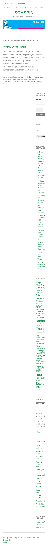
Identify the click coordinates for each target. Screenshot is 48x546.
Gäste (14, 82)
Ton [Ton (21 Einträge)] (38, 386)
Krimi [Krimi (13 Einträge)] (38, 361)
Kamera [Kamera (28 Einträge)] (40, 356)
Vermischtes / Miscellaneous (33, 77)
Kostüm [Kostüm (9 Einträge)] (39, 359)
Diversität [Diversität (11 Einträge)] (40, 318)
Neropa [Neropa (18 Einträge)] (39, 363)
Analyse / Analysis (16, 77)
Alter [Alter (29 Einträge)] (38, 295)
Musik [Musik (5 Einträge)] (42, 361)
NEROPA (39, 487)
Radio (39, 82)
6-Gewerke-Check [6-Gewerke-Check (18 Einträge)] (41, 288)
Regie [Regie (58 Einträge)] (40, 375)
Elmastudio (7, 540)
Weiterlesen (34, 70)
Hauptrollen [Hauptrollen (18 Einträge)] (42, 353)
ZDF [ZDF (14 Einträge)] (38, 389)
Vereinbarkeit (40, 501)
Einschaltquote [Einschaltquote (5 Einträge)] (40, 324)
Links (41, 7)
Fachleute (32, 79)
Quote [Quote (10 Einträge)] (38, 370)
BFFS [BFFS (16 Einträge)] (38, 307)
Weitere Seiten (31, 7)
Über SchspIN (19, 3)
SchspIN (24, 12)
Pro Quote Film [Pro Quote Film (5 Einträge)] (40, 368)
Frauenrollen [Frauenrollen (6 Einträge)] (40, 334)
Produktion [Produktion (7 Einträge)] (39, 366)
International (40, 475)
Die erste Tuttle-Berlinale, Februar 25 (41, 234)
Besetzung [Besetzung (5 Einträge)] (39, 303)
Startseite (7, 3)
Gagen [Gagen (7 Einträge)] (38, 336)
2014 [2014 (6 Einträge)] (41, 293)
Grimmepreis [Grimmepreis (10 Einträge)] (41, 351)
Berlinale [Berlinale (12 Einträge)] (40, 301)
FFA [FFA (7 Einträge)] (41, 326)
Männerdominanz (30, 82)
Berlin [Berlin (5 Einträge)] (43, 299)
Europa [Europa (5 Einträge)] (38, 326)
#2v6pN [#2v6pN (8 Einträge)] (38, 283)
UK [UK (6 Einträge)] (41, 387)
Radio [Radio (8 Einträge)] (38, 372)
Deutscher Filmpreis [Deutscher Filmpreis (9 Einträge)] (40, 311)
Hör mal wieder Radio (14, 46)
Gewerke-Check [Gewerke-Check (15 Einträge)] (40, 345)
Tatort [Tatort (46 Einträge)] (40, 383)
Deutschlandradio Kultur (20, 79)
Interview (20, 82)
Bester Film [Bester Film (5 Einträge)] (39, 305)
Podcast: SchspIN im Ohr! (13, 7)
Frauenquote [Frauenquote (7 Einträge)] (40, 332)
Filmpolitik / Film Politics (39, 464)
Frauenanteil (7, 82)
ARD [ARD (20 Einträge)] (38, 298)
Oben (5, 542)
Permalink (6, 84)
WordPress (22, 538)
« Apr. (38, 432)
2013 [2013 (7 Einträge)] (37, 293)
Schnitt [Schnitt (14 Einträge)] (39, 380)
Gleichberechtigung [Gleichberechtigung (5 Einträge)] (41, 348)
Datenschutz (40, 527)
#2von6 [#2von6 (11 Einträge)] (39, 285)
